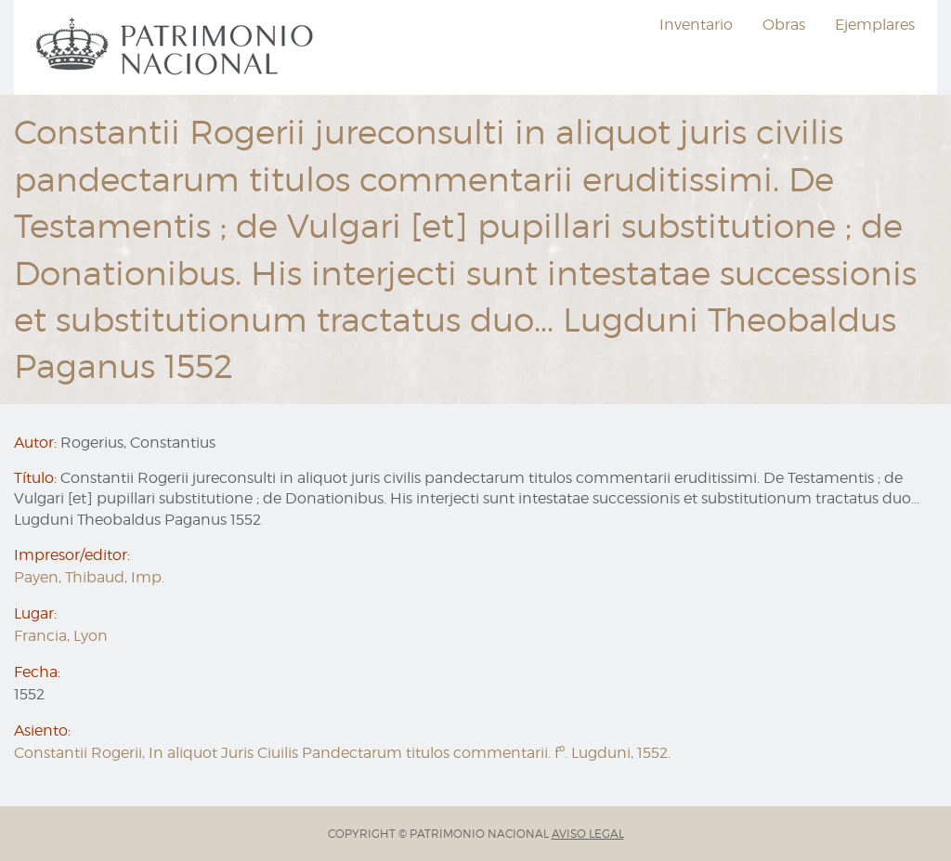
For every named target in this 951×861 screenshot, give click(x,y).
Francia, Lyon (61, 636)
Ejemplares (875, 24)
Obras (783, 24)
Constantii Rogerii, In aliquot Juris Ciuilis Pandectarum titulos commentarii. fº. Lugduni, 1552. (342, 753)
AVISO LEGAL (588, 834)
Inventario (696, 24)
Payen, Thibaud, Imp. (89, 577)
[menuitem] (177, 47)
